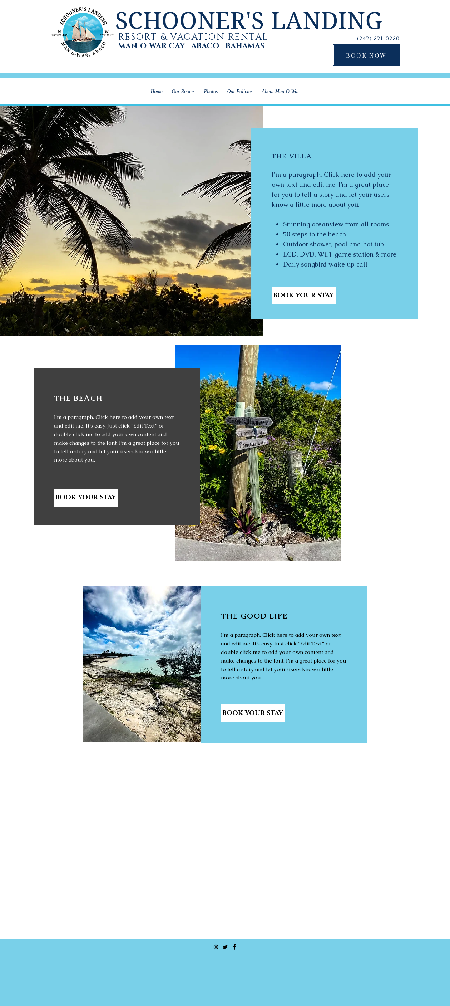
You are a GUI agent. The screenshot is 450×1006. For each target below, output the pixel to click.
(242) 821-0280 (378, 39)
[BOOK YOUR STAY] (304, 295)
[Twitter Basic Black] (225, 947)
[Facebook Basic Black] (234, 947)
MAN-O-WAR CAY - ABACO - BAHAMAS (191, 46)
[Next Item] (250, 221)
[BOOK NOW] (366, 55)
